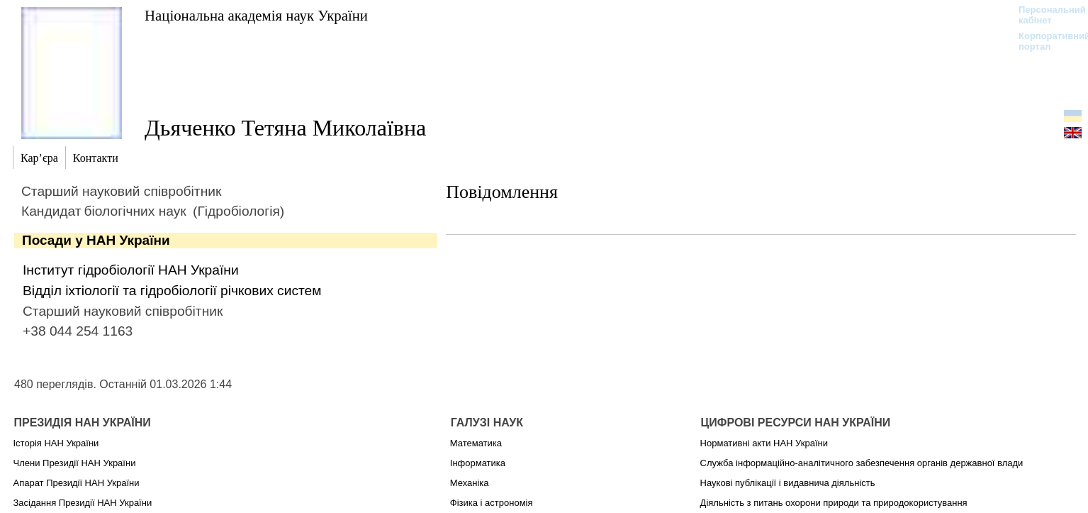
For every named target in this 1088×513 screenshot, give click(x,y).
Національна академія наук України (256, 15)
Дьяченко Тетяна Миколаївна (285, 127)
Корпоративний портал (1045, 41)
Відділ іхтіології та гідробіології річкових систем (172, 290)
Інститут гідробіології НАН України (131, 270)
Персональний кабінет (1045, 15)
